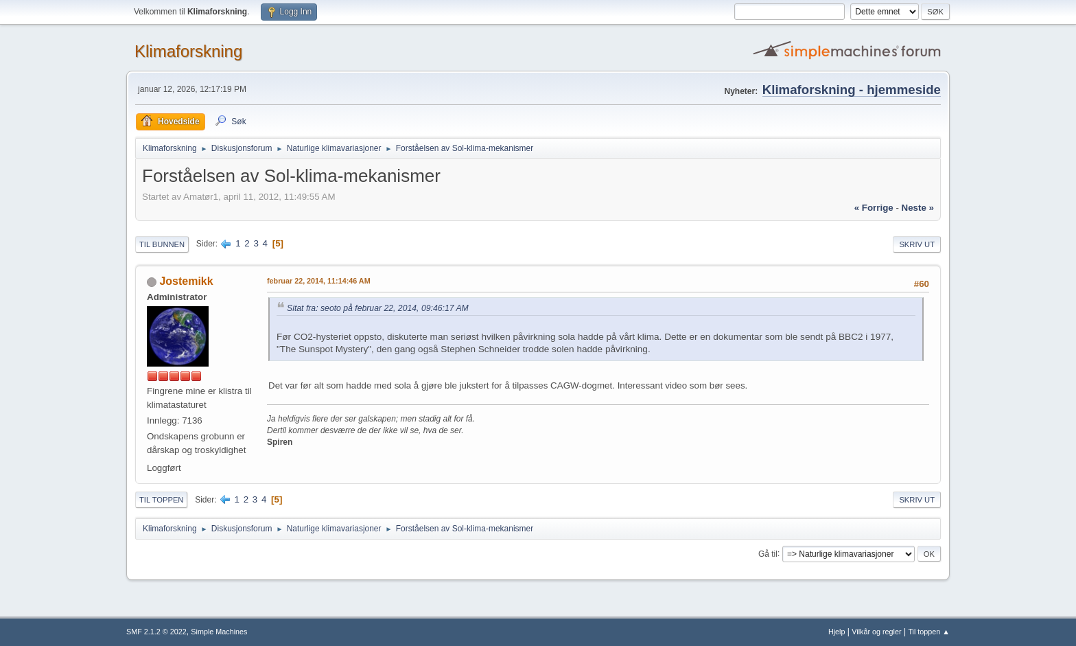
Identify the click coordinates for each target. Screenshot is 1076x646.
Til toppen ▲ (929, 631)
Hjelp (836, 631)
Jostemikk (186, 281)
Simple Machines (219, 631)
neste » (918, 208)
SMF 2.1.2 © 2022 (156, 631)
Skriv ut (917, 244)
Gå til (767, 553)
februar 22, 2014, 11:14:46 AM (319, 281)
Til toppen (161, 500)
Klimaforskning (188, 51)
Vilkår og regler (876, 631)
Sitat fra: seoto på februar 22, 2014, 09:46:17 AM (378, 308)
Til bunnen (162, 244)
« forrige (873, 208)
